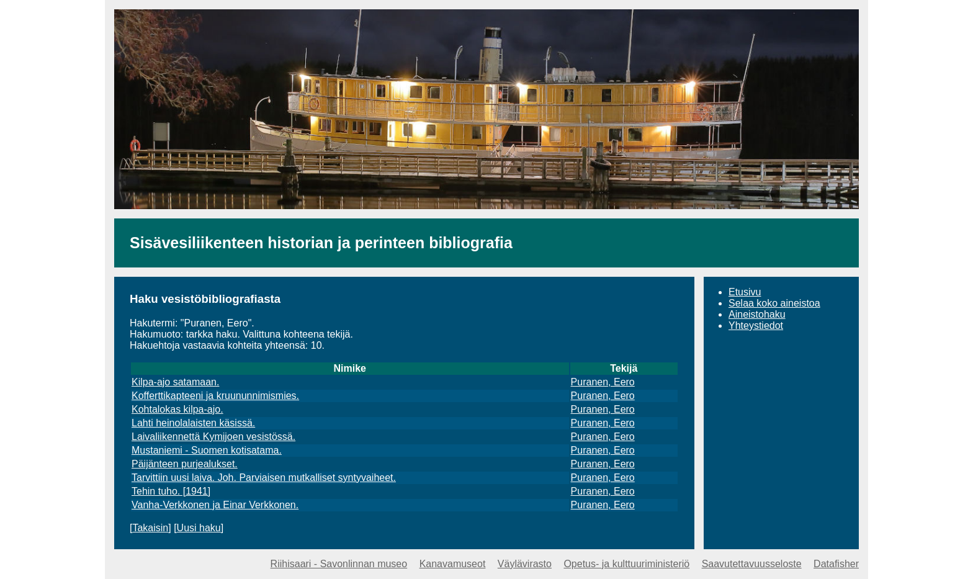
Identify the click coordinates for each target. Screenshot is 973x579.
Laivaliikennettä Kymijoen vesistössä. (213, 436)
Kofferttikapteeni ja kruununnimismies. (215, 395)
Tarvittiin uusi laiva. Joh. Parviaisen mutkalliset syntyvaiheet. (264, 477)
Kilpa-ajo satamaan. (175, 382)
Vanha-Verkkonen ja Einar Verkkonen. (215, 505)
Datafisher (836, 564)
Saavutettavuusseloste (752, 564)
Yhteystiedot (756, 325)
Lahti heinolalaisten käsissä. (193, 423)
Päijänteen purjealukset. (185, 464)
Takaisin (150, 528)
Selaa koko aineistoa (774, 303)
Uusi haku (199, 528)
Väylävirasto (525, 564)
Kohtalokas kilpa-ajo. (177, 409)
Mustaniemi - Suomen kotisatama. (207, 450)
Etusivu (745, 292)
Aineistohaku (757, 314)
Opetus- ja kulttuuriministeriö (626, 564)
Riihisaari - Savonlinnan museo (339, 564)
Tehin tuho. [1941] (171, 491)
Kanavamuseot (452, 564)
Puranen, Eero (603, 382)
